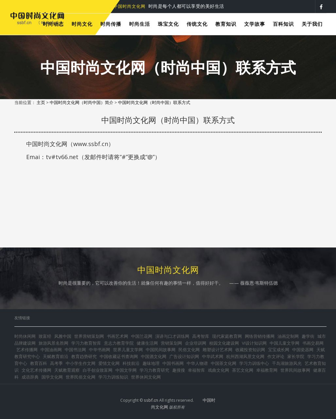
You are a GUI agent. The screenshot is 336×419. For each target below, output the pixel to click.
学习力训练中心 (254, 363)
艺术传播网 (27, 349)
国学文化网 (52, 377)
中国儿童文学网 (284, 343)
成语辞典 (30, 377)
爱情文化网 (109, 363)
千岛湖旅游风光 (287, 363)
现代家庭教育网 (227, 336)
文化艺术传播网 (36, 370)
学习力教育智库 (86, 343)
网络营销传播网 (260, 336)
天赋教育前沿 (55, 356)
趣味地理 (151, 363)
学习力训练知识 (113, 377)
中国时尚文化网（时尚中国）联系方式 (154, 102)
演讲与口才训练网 (172, 336)
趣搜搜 (178, 370)
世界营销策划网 (89, 336)
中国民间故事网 (161, 349)
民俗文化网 (189, 349)
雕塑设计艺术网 (217, 349)
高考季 (56, 363)
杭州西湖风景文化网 (245, 356)
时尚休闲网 (25, 336)
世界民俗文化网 (80, 377)
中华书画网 (99, 349)
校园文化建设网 (224, 343)
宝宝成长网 (278, 349)
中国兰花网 (141, 336)
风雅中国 (62, 336)
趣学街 (308, 336)
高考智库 (200, 336)
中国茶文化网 (223, 363)
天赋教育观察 (67, 370)
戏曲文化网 (218, 370)
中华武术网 (212, 356)
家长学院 (295, 356)
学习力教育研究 (154, 370)
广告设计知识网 (184, 356)
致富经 (45, 336)
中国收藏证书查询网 (119, 356)
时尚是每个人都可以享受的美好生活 (168, 6)
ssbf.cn (151, 400)
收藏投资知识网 (250, 349)
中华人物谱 (197, 363)
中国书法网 (75, 349)
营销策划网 (171, 343)
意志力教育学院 (119, 343)
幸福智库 (196, 370)
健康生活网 (147, 343)
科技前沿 (131, 363)
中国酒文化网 (153, 356)
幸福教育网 (266, 370)
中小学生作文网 (80, 363)
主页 (41, 102)
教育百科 (38, 363)
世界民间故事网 (295, 370)
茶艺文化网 (242, 370)
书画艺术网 (117, 336)
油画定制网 (288, 336)
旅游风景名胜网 (53, 343)
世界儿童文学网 (128, 349)
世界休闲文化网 (146, 377)
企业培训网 (195, 343)
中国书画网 (173, 363)
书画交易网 (313, 343)
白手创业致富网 (97, 370)
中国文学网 (126, 370)
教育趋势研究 (84, 356)
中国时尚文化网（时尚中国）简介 (81, 102)
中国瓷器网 (302, 349)
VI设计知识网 (254, 343)
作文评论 (275, 356)
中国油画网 (51, 349)
